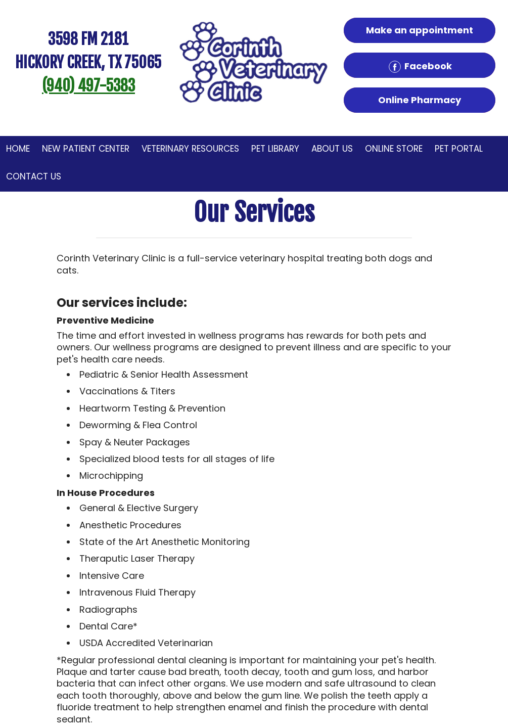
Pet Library (275, 149)
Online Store (394, 149)
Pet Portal (459, 149)
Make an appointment (419, 30)
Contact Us (33, 176)
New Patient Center (85, 149)
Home (18, 149)
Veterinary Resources (190, 149)
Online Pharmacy (419, 100)
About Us (332, 149)
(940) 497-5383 (88, 85)
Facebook (419, 66)
